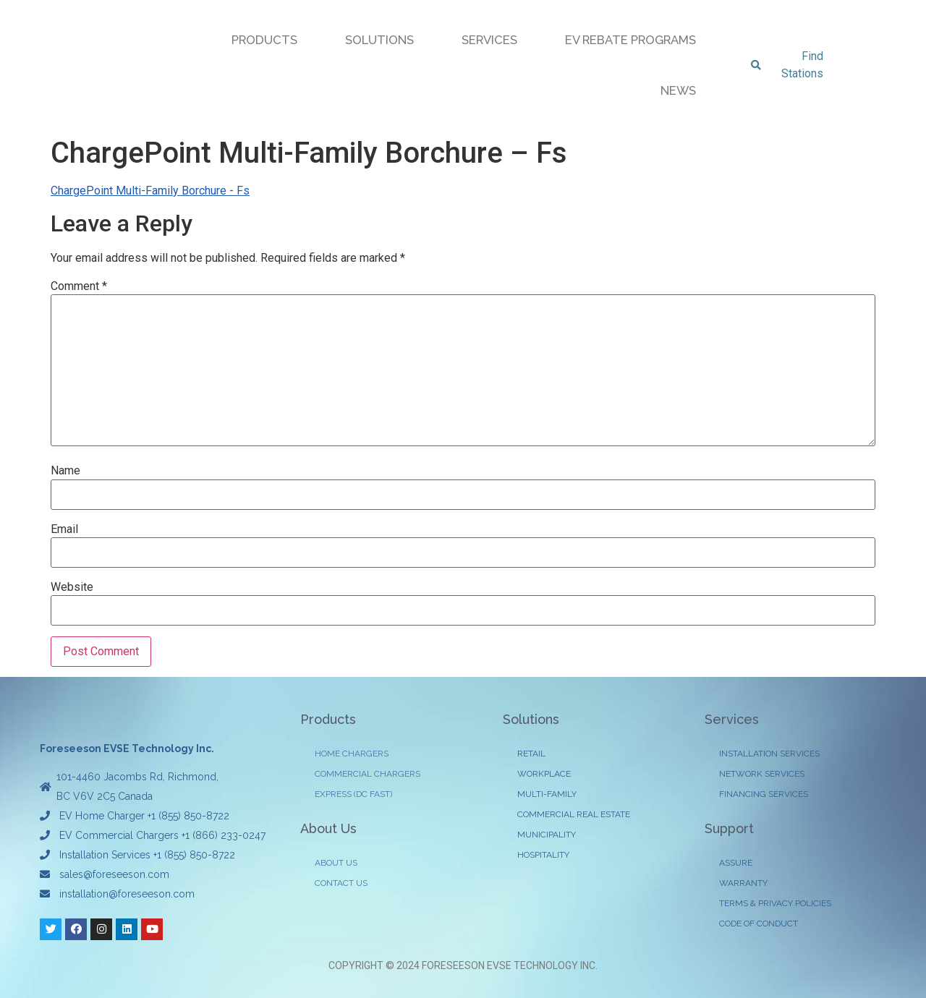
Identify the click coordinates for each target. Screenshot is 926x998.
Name (65, 471)
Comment (79, 286)
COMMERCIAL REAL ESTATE (573, 814)
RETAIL (531, 753)
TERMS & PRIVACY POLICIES (775, 903)
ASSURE (735, 863)
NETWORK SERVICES (761, 774)
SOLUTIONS (379, 40)
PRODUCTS (264, 40)
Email (64, 529)
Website (72, 587)
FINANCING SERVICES (763, 794)
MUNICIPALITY (546, 834)
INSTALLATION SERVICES (769, 753)
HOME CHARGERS (351, 753)
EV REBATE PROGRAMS (630, 40)
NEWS (678, 90)
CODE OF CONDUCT (758, 923)
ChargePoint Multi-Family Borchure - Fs (150, 190)
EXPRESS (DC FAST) (353, 794)
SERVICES (489, 40)
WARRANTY (743, 883)
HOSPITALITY (543, 855)
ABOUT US (336, 863)
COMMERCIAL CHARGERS (367, 774)
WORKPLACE (544, 774)
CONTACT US (341, 883)
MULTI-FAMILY (547, 794)
